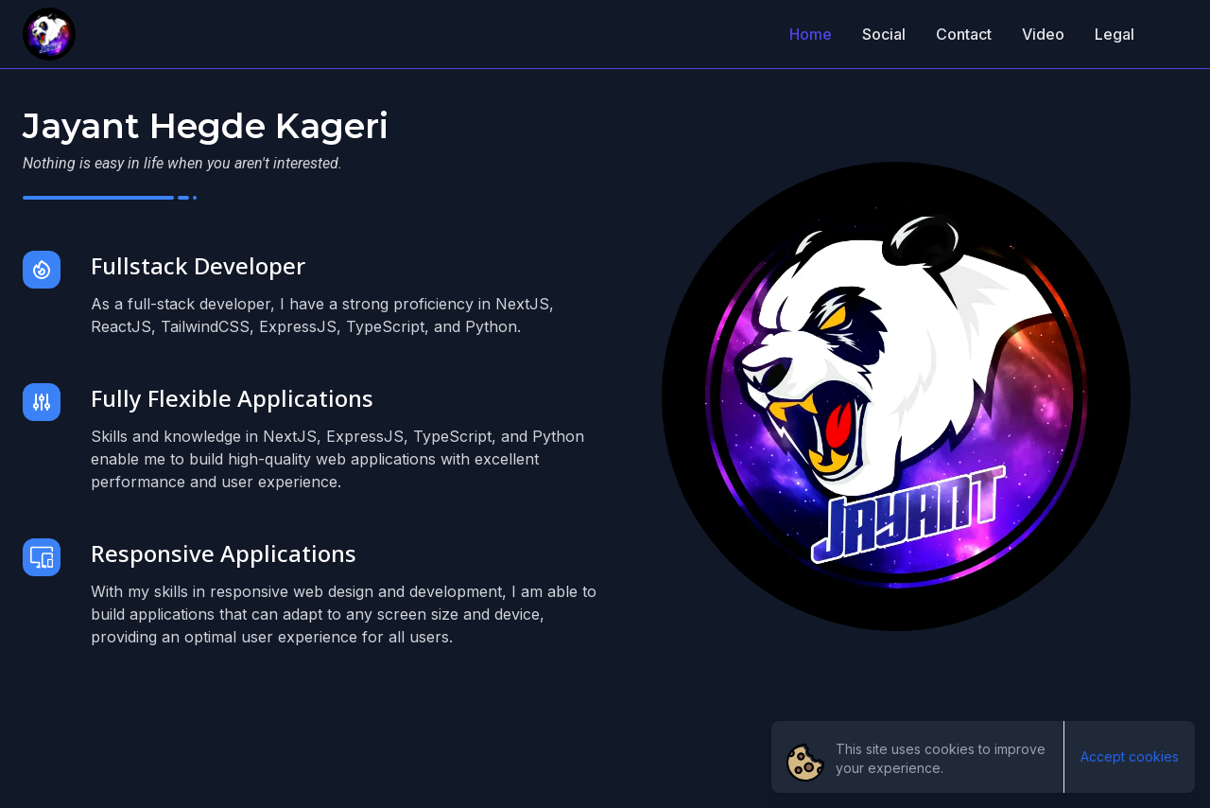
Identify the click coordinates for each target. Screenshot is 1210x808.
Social (884, 34)
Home (810, 34)
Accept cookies (1129, 756)
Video (1043, 34)
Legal (1114, 34)
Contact (964, 34)
